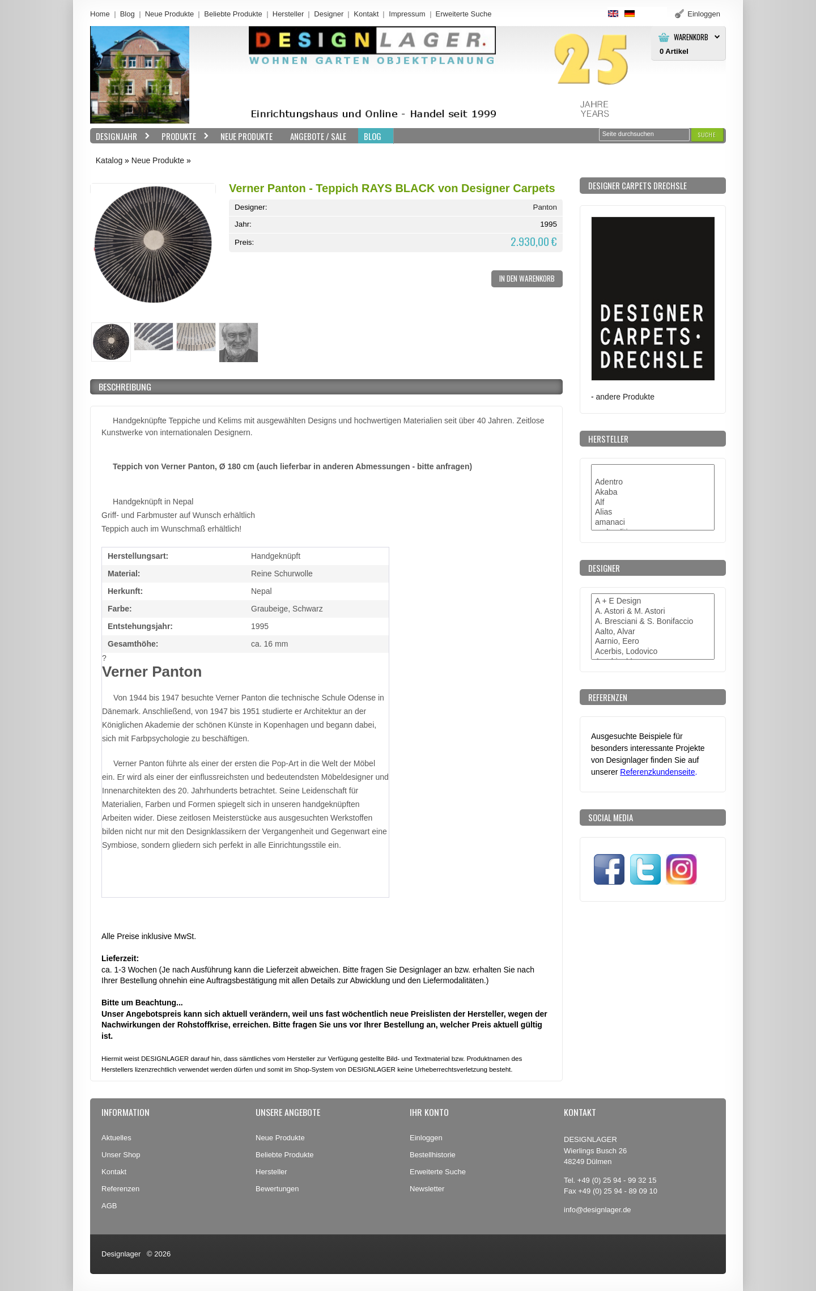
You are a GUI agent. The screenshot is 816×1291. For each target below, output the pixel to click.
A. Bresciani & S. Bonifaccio (653, 622)
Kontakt (366, 14)
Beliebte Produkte (233, 14)
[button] (707, 134)
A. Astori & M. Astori (653, 611)
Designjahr (120, 136)
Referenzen (120, 1188)
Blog (127, 14)
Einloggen (426, 1137)
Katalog (109, 160)
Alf (653, 503)
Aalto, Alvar (653, 632)
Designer (328, 14)
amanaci (653, 522)
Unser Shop (121, 1154)
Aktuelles (116, 1137)
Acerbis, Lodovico (653, 652)
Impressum (407, 14)
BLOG (372, 136)
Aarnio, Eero (653, 641)
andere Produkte (625, 396)
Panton (545, 207)
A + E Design (653, 601)
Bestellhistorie (433, 1154)
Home (100, 14)
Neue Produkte (169, 14)
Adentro (653, 482)
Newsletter (427, 1188)
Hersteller (288, 14)
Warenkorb (691, 37)
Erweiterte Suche (438, 1171)
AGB (109, 1205)
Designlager (121, 1254)
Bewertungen (277, 1188)
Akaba (653, 492)
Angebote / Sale (318, 136)
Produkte (182, 136)
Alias (653, 512)
